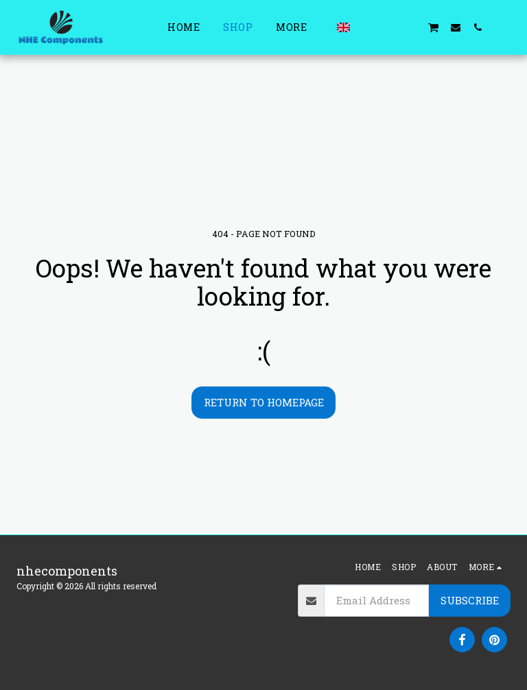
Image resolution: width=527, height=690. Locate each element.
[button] (367, 27)
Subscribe (470, 600)
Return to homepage (264, 402)
